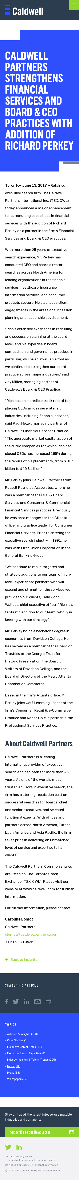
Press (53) (13, 1072)
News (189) (14, 1066)
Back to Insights (24, 959)
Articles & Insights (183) (22, 1034)
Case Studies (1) (17, 1040)
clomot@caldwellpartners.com (31, 934)
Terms (8, 1156)
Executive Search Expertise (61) (26, 1053)
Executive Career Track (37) (24, 1046)
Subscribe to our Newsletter (30, 1132)
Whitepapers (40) (17, 1079)
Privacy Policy (24, 1156)
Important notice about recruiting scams (31, 1160)
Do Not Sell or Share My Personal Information (31, 1164)
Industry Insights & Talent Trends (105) (31, 1059)
